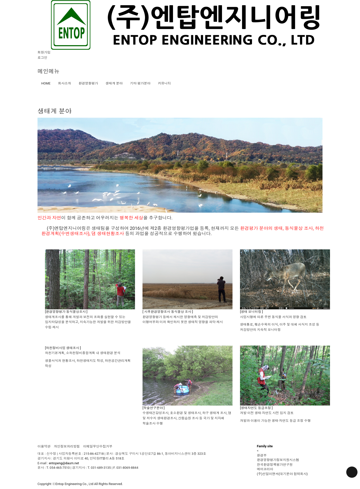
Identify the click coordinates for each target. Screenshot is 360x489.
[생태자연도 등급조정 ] (256, 408)
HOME (45, 83)
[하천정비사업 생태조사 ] (63, 348)
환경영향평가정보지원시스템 (278, 460)
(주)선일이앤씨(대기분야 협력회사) (282, 474)
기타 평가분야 (140, 83)
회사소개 (64, 83)
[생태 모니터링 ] (251, 312)
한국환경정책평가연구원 (275, 465)
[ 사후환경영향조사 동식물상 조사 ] (167, 312)
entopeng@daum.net (64, 463)
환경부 (262, 455)
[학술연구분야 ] (153, 408)
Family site (265, 446)
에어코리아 (265, 469)
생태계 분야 (114, 83)
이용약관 (44, 446)
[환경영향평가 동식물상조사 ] (66, 312)
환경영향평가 (88, 83)
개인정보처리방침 (67, 446)
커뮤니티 (164, 83)
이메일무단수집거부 (97, 446)
